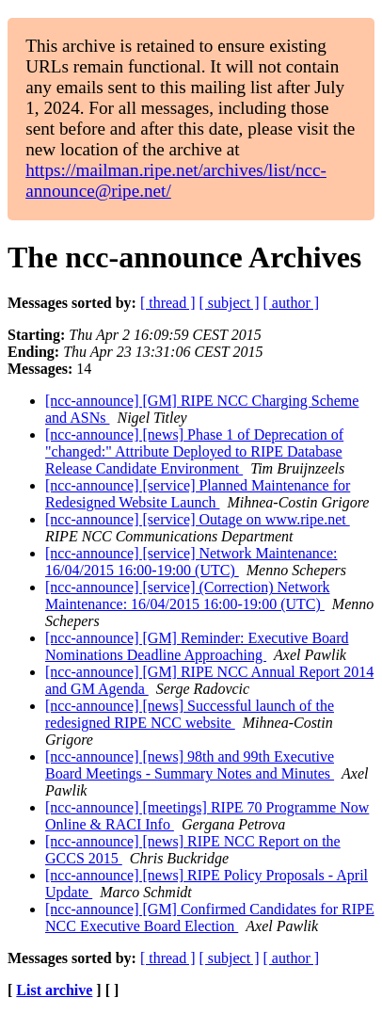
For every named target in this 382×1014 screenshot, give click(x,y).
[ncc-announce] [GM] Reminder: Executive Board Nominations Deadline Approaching (197, 646)
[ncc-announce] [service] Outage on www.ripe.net (197, 519)
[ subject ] (229, 303)
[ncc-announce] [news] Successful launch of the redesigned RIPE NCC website (189, 714)
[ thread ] (168, 303)
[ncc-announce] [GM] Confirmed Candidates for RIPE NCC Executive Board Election (209, 917)
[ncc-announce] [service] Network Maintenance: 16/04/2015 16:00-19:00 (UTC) (191, 561)
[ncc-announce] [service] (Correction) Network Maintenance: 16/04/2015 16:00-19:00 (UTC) (187, 595)
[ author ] (291, 303)
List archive (54, 990)
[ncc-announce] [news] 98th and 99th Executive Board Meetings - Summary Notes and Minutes (189, 764)
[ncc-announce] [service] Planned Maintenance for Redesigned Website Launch (197, 493)
